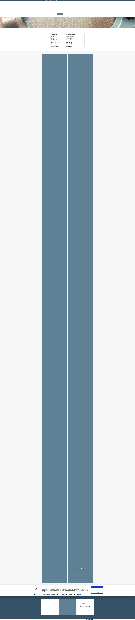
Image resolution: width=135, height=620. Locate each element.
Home (44, 14)
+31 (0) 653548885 (51, 0)
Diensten (54, 14)
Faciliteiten (66, 14)
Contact (82, 14)
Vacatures (77, 14)
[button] (54, 591)
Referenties (60, 14)
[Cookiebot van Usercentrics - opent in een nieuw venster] (36, 618)
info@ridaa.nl (56, 0)
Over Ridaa (49, 14)
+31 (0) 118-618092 (45, 0)
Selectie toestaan (97, 613)
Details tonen (79, 618)
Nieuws (72, 14)
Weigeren (97, 616)
